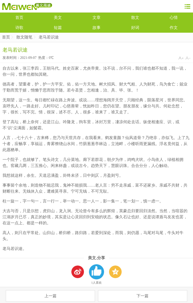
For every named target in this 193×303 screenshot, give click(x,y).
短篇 (58, 27)
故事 (96, 27)
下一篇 (142, 296)
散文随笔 (24, 37)
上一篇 (50, 296)
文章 (96, 17)
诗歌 (19, 27)
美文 (58, 17)
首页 (19, 17)
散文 (135, 17)
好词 (135, 27)
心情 (174, 17)
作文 (174, 27)
